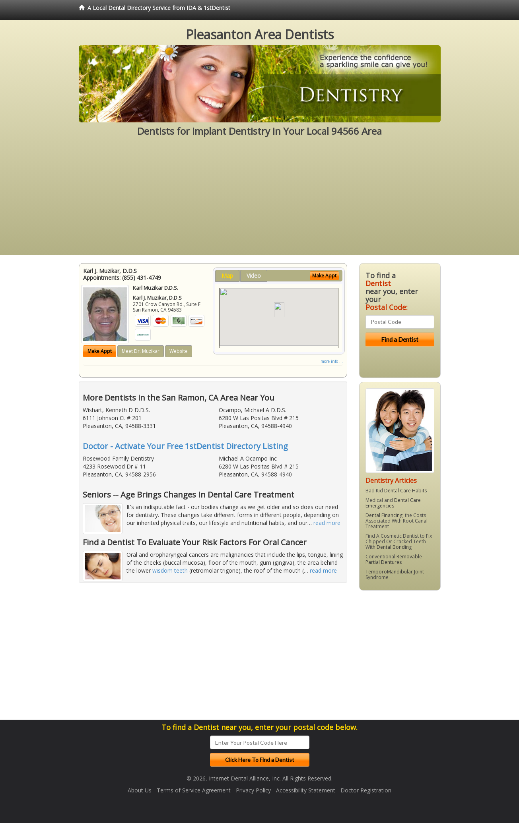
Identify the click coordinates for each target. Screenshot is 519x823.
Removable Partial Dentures (393, 559)
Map (227, 275)
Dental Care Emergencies (393, 503)
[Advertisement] (259, 199)
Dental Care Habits (405, 490)
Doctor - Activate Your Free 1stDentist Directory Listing (185, 446)
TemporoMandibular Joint (394, 571)
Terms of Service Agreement (194, 790)
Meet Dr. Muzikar (140, 351)
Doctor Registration (365, 790)
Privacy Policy (253, 790)
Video (254, 275)
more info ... (332, 361)
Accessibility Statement (305, 790)
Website (178, 351)
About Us (140, 790)
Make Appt (99, 351)
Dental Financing (383, 515)
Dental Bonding (394, 547)
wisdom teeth (170, 570)
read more (326, 523)
